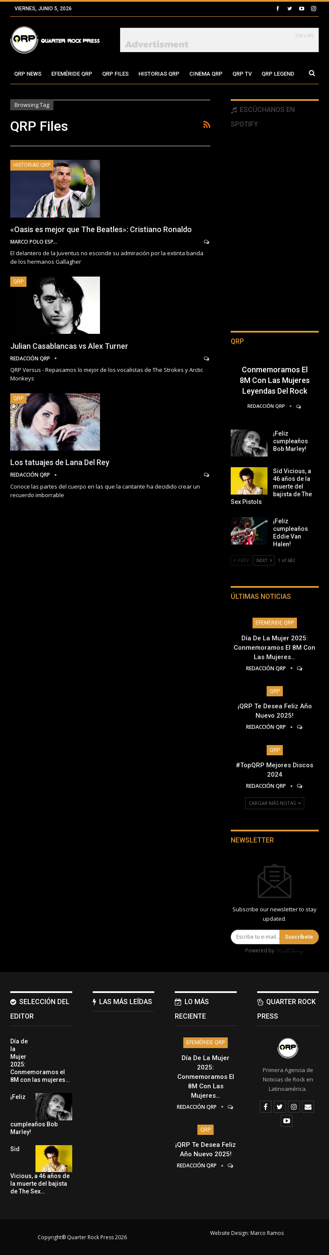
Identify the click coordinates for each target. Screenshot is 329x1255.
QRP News (27, 74)
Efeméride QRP (71, 74)
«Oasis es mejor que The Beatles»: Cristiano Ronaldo (101, 229)
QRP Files (115, 74)
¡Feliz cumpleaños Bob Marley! (290, 441)
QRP (18, 282)
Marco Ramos (267, 1233)
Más (267, 74)
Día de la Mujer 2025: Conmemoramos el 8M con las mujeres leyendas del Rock (275, 369)
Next (264, 560)
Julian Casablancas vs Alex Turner (69, 346)
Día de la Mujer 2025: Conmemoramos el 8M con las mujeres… (274, 647)
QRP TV (242, 74)
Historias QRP (158, 74)
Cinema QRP (206, 74)
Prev (241, 560)
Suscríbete (299, 937)
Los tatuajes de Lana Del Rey (59, 462)
